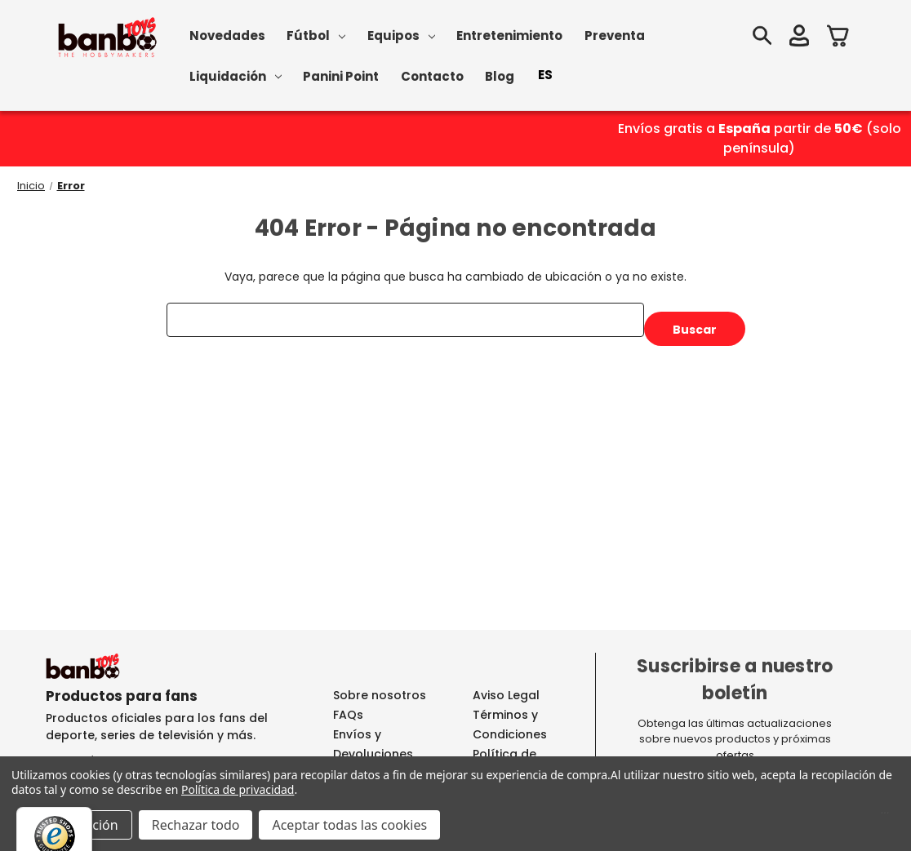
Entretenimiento (509, 35)
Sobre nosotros (379, 695)
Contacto (432, 76)
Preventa (614, 35)
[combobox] (545, 75)
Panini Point (341, 76)
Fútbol (316, 35)
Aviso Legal (506, 695)
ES (545, 74)
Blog (499, 76)
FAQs (348, 715)
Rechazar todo (196, 825)
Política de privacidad (237, 789)
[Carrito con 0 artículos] (838, 38)
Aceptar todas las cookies (349, 825)
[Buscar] (761, 38)
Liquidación (235, 76)
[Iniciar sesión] (799, 38)
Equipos (401, 35)
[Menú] (885, 817)
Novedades (227, 35)
